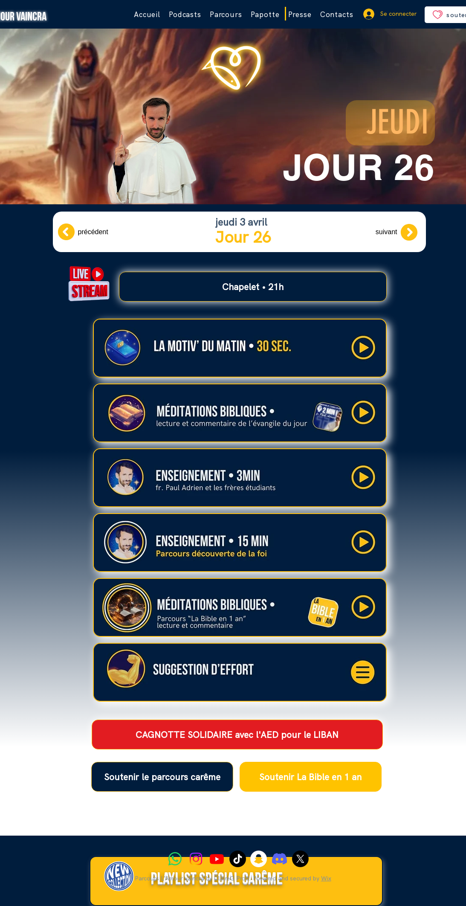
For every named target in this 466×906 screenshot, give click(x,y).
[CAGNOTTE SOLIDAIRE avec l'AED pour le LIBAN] (237, 734)
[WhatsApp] (175, 859)
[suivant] (390, 232)
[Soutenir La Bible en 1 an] (311, 777)
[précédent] (86, 232)
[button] (226, 14)
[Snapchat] (258, 859)
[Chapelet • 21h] (253, 287)
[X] (300, 859)
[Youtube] (216, 859)
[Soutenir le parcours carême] (162, 777)
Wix (326, 878)
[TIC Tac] (237, 859)
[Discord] (279, 859)
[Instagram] (196, 859)
